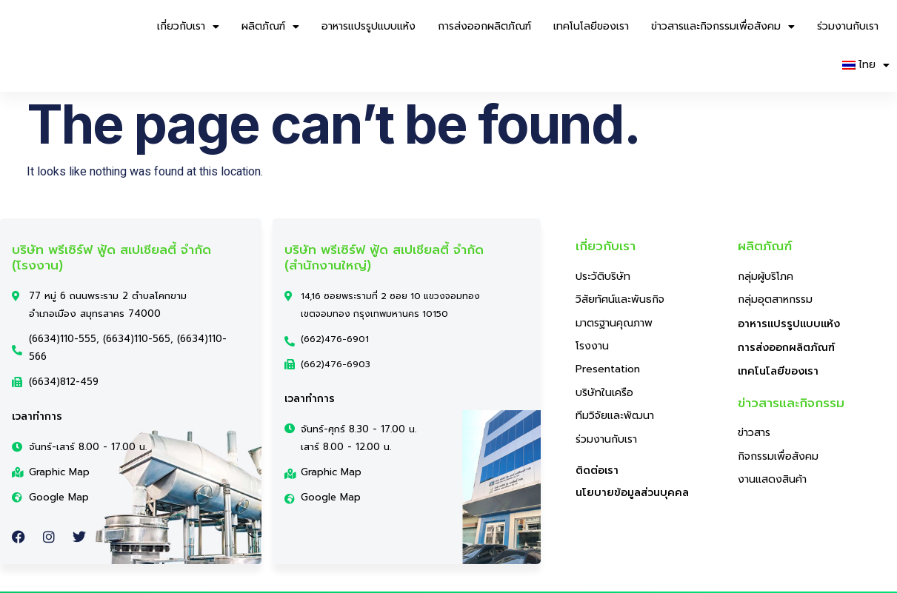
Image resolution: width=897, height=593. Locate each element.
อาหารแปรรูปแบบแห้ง (368, 26)
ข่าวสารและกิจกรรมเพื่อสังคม (723, 26)
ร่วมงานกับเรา (847, 26)
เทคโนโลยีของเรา (591, 26)
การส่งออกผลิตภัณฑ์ (484, 26)
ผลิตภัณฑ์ (270, 26)
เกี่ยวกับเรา (188, 26)
